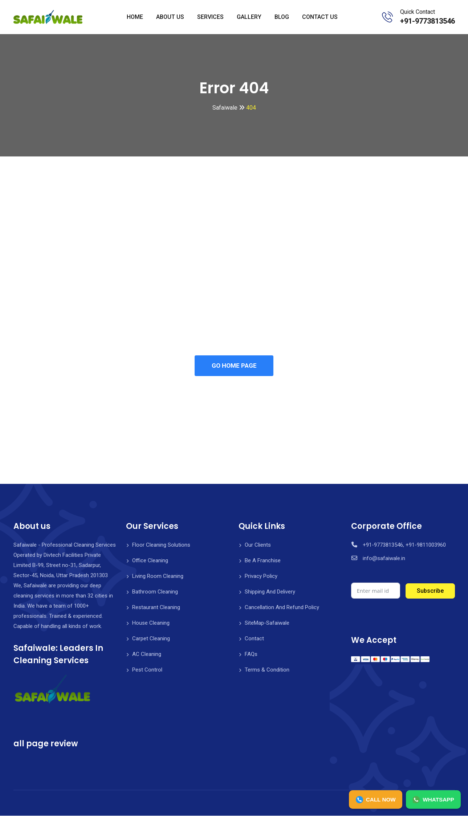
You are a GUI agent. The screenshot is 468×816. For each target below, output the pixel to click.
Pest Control (147, 670)
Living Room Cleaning (157, 576)
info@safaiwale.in (384, 558)
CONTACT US (320, 16)
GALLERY (249, 16)
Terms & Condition (267, 670)
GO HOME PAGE (234, 366)
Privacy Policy (261, 576)
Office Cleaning (150, 561)
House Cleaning (151, 623)
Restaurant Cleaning (156, 607)
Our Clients (258, 545)
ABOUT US (170, 16)
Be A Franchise (263, 561)
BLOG (281, 16)
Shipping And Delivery (270, 592)
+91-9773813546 (427, 21)
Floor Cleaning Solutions (161, 545)
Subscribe (430, 591)
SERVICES (210, 16)
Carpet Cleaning (151, 639)
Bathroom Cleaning (155, 592)
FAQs (251, 654)
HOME (135, 16)
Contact (254, 639)
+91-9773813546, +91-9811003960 (404, 545)
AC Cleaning (146, 654)
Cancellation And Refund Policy (282, 607)
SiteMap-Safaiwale (267, 623)
